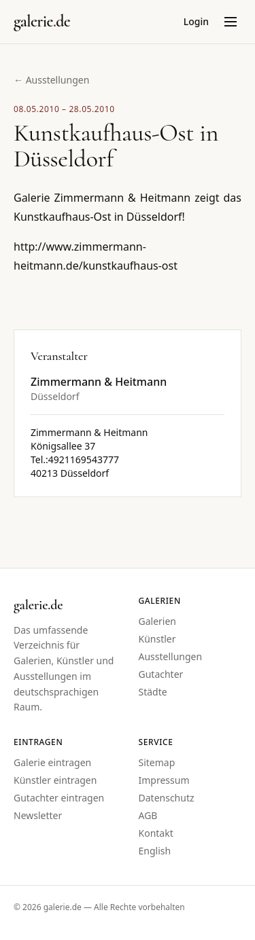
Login (196, 21)
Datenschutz (166, 797)
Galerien (158, 621)
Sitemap (157, 762)
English (155, 850)
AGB (148, 815)
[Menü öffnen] (230, 22)
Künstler (157, 638)
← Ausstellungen (51, 79)
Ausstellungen (171, 656)
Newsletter (38, 815)
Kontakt (156, 833)
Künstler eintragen (55, 780)
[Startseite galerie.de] (42, 22)
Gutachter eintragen (59, 797)
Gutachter (161, 674)
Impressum (164, 780)
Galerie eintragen (52, 762)
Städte (153, 691)
